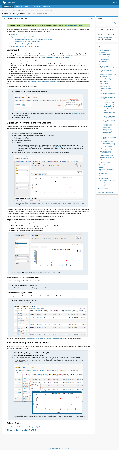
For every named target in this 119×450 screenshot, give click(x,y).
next (106, 188)
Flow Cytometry (105, 86)
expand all (101, 192)
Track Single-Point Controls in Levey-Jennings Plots (26, 427)
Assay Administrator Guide (108, 74)
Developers (46, 6)
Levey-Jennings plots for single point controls (41, 81)
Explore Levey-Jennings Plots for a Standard (24, 37)
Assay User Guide (106, 76)
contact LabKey (77, 25)
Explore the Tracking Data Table (25, 44)
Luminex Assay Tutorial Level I (109, 94)
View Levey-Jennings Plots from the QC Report (25, 46)
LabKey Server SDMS (14, 10)
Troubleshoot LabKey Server (107, 180)
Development (103, 175)
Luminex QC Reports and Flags (109, 138)
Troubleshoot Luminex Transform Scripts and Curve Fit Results (109, 145)
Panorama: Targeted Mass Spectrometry (107, 170)
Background (14, 34)
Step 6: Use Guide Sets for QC (109, 121)
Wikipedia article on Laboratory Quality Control (55, 57)
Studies (102, 167)
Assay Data (25, 10)
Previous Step (13, 430)
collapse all (109, 192)
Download (36, 6)
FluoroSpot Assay (106, 88)
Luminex (32, 10)
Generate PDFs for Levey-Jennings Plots (27, 41)
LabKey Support (11, 2)
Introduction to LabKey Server (108, 56)
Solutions (18, 6)
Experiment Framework (107, 157)
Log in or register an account (107, 37)
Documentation (8, 6)
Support (28, 6)
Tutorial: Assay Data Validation (106, 71)
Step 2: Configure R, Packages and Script (65, 147)
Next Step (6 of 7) (28, 430)
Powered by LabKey (55, 448)
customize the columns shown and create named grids (43, 338)
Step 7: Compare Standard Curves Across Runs (107, 126)
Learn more (67, 25)
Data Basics (103, 61)
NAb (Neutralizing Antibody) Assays (106, 151)
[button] (110, 2)
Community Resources (105, 185)
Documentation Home (104, 50)
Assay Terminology (106, 79)
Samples (102, 164)
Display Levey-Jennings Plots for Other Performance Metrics (33, 39)
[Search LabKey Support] (115, 23)
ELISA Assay (104, 81)
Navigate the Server (105, 59)
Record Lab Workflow (107, 160)
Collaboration (103, 173)
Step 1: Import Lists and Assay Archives (108, 101)
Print (91, 18)
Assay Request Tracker (107, 155)
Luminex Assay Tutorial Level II (44, 10)
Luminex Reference (108, 141)
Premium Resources (104, 182)
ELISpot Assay (105, 83)
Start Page (4, 10)
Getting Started (103, 52)
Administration (104, 178)
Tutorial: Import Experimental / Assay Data (108, 67)
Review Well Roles (77, 113)
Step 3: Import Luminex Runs (109, 109)
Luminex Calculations (108, 135)
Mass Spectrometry (106, 149)
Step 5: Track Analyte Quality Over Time (109, 117)
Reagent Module (105, 162)
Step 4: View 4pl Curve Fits (109, 113)
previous (100, 188)
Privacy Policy (65, 448)
